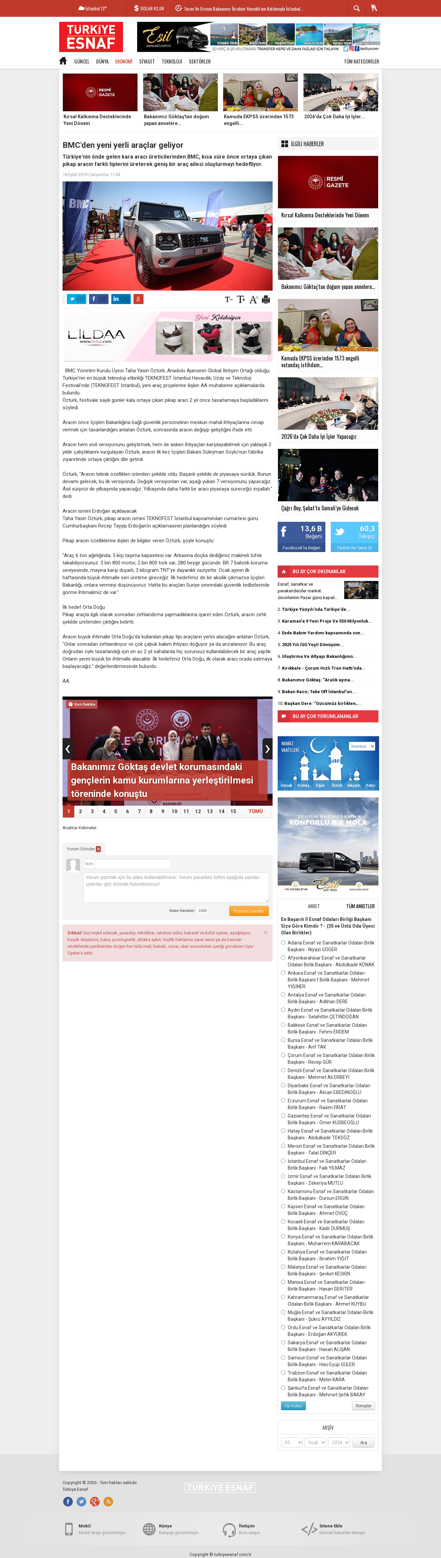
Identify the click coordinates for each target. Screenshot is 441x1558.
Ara (363, 1442)
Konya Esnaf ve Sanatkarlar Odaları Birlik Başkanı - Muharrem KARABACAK (327, 1239)
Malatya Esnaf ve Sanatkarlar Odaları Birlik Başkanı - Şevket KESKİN (323, 1270)
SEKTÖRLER (200, 61)
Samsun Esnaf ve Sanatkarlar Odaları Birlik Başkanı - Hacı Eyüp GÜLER (324, 1360)
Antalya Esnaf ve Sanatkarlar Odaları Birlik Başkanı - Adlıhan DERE (323, 998)
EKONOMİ (123, 61)
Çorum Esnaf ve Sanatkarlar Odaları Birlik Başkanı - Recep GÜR (328, 1058)
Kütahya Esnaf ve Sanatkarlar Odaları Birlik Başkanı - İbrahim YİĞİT (324, 1255)
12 (198, 811)
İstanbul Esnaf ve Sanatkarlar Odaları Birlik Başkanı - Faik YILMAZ (323, 1164)
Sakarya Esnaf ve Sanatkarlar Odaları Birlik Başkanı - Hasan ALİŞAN (324, 1345)
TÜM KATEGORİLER (361, 61)
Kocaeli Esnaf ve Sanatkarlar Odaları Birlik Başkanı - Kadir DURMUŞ (322, 1224)
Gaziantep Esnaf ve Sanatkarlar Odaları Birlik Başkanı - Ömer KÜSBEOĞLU (326, 1118)
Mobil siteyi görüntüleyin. (103, 1529)
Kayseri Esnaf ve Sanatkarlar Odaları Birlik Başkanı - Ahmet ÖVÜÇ (323, 1209)
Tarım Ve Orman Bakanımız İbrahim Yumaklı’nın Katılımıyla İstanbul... (243, 8)
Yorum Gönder (84, 849)
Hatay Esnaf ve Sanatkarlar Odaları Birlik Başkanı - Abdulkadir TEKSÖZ (327, 1134)
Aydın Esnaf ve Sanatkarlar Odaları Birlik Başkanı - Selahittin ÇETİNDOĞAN (326, 1013)
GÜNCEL (81, 61)
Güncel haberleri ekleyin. (342, 1529)
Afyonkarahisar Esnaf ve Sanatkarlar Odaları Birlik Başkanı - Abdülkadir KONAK (327, 961)
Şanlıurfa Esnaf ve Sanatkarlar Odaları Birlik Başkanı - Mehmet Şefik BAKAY (324, 1391)
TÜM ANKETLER (360, 906)
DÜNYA (102, 61)
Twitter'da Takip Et (354, 547)
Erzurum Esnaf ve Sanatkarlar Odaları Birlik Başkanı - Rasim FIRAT (324, 1103)
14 (221, 811)
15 (233, 811)
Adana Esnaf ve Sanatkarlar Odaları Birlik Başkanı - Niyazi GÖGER (327, 945)
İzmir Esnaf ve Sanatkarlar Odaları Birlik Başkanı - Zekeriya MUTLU (326, 1179)
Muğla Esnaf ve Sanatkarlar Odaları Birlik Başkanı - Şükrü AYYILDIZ (327, 1315)
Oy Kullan (293, 1405)
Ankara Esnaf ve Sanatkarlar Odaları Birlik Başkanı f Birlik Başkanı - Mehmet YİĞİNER (325, 979)
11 (186, 811)
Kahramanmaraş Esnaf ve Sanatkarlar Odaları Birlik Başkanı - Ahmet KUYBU (325, 1300)
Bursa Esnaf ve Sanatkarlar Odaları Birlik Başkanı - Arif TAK (327, 1043)
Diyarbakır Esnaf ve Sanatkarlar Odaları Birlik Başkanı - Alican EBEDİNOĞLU (325, 1088)
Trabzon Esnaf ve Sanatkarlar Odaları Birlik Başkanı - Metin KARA (324, 1376)
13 (210, 811)
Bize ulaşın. (250, 1529)
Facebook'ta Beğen (301, 547)
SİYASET (147, 61)
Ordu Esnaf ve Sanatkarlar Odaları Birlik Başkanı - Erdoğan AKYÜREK (326, 1330)
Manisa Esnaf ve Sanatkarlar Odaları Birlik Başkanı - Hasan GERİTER (323, 1285)
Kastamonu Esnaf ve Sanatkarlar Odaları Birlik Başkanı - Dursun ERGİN (327, 1194)
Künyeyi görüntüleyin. (179, 1529)
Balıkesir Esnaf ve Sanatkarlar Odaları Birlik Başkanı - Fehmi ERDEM (324, 1028)
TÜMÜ (255, 811)
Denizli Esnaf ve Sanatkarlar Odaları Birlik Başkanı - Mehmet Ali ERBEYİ (327, 1073)
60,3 (367, 528)
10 (174, 811)
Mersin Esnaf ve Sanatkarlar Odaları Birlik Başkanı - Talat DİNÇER (328, 1149)
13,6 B (311, 528)
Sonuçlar (363, 1405)
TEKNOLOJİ (172, 61)
